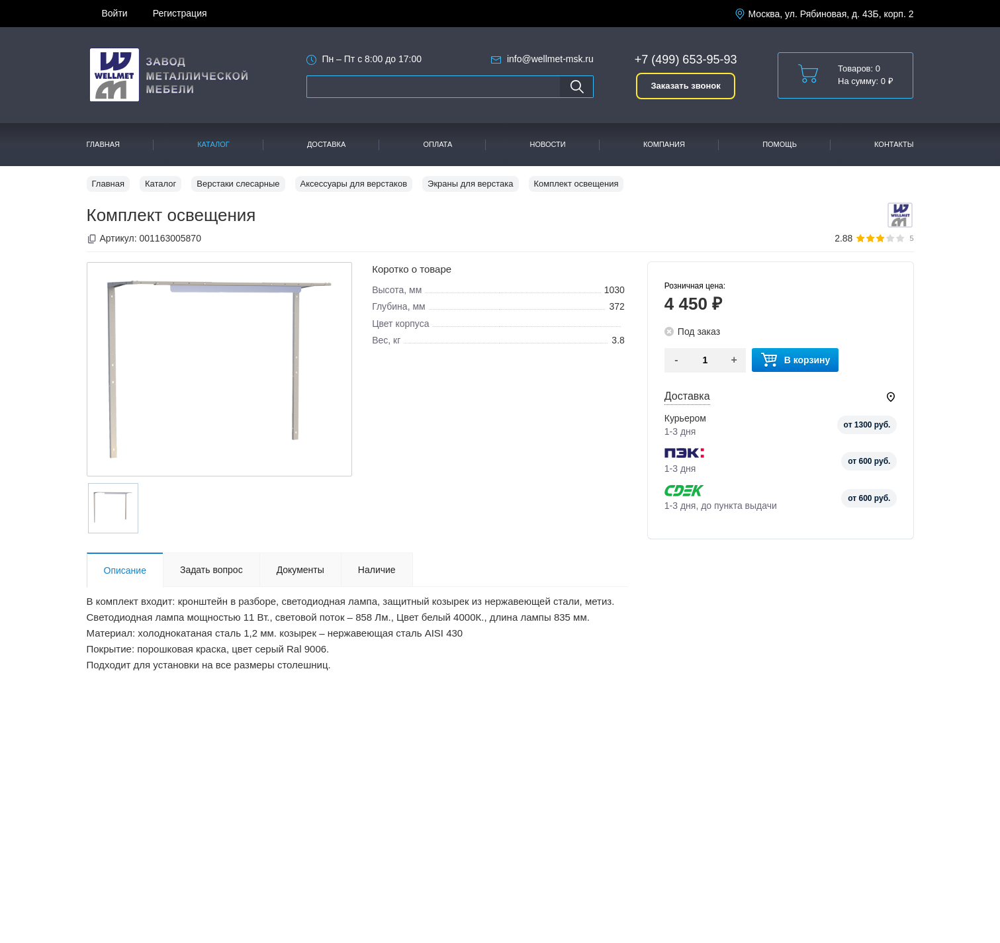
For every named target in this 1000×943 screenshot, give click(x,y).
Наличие (377, 569)
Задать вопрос (211, 569)
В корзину (795, 360)
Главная (103, 144)
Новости (548, 144)
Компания (664, 144)
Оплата (437, 144)
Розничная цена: (694, 286)
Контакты (893, 144)
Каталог (213, 144)
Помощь (779, 144)
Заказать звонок (685, 86)
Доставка (326, 144)
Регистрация (180, 13)
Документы (300, 569)
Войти (115, 13)
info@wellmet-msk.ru (550, 59)
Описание (125, 570)
